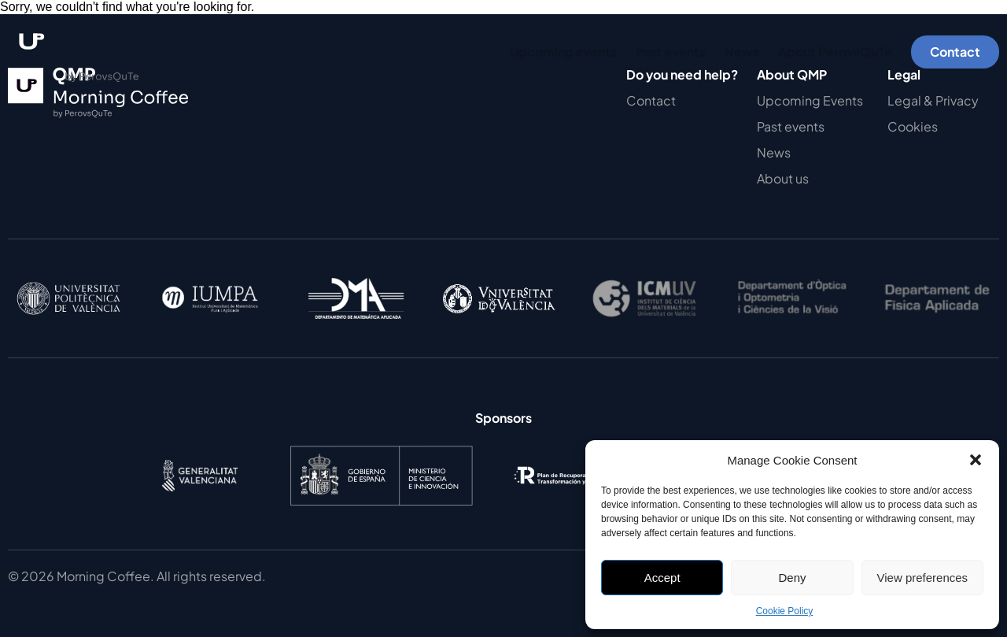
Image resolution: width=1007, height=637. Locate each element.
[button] (975, 460)
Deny (792, 577)
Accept (662, 577)
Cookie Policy (784, 611)
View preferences (922, 577)
